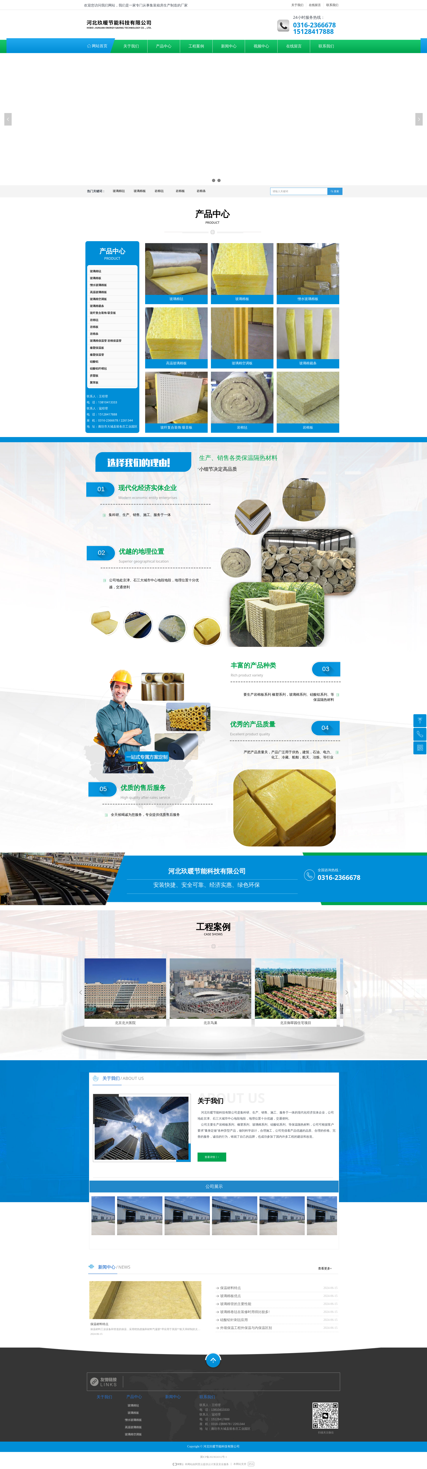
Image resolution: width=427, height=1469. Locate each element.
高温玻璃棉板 (98, 292)
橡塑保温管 (97, 354)
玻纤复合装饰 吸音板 (103, 313)
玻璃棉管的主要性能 (235, 1304)
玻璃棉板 (140, 191)
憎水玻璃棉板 (98, 285)
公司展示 (214, 1186)
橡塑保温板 (97, 347)
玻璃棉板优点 (230, 1296)
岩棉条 (201, 191)
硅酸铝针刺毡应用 (234, 1320)
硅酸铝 (94, 361)
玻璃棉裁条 (97, 306)
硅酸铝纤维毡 (98, 368)
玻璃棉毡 (119, 191)
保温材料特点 (230, 1288)
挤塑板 (94, 375)
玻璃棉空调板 (98, 299)
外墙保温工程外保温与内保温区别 (246, 1328)
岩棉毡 (159, 191)
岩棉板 (180, 191)
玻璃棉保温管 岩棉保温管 (105, 340)
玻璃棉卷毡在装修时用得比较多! (245, 1312)
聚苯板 (94, 382)
